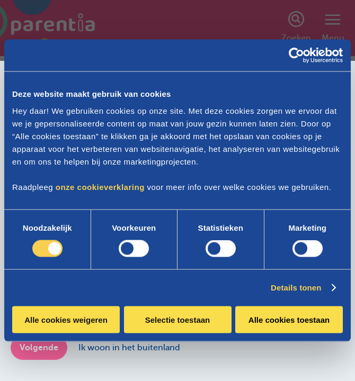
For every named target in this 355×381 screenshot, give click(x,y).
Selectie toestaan (177, 319)
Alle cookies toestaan (289, 319)
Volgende (39, 347)
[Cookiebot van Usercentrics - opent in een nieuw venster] (296, 56)
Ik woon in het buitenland (129, 347)
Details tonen (296, 287)
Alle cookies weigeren (66, 319)
